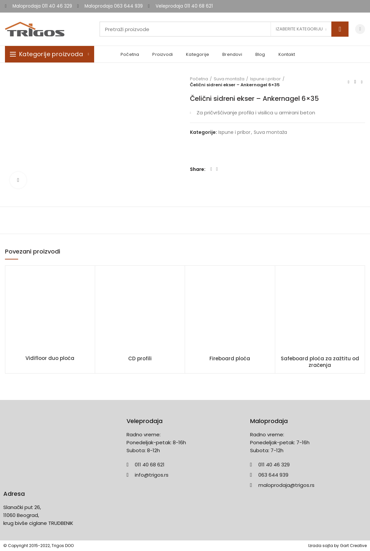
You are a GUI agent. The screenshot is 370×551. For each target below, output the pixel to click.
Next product (361, 82)
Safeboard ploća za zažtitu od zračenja (320, 361)
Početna (199, 79)
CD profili (140, 358)
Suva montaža (229, 79)
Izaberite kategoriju (299, 29)
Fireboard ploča (229, 358)
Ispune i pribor (265, 79)
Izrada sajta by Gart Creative (337, 545)
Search (340, 29)
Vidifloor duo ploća (49, 358)
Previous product (348, 82)
